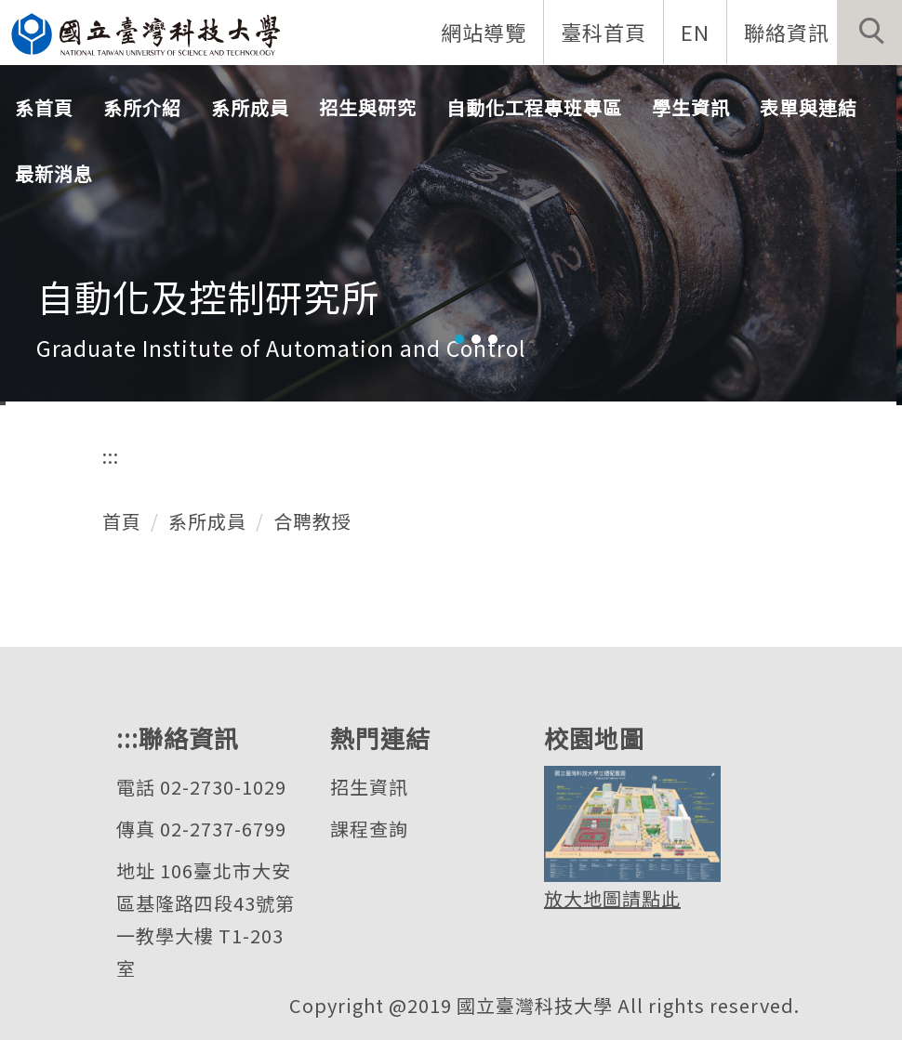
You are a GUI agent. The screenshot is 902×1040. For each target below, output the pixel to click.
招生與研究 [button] (368, 107)
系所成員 (207, 520)
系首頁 (44, 107)
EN (695, 31)
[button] (869, 32)
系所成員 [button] (250, 107)
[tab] (459, 339)
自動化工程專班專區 (534, 107)
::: (110, 455)
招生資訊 (369, 786)
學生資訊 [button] (691, 107)
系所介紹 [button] (142, 107)
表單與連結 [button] (808, 107)
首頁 (121, 520)
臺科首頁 (603, 31)
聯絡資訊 (786, 31)
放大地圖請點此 (612, 898)
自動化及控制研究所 (207, 296)
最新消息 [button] (54, 173)
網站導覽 (483, 31)
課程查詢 (369, 828)
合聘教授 (312, 520)
